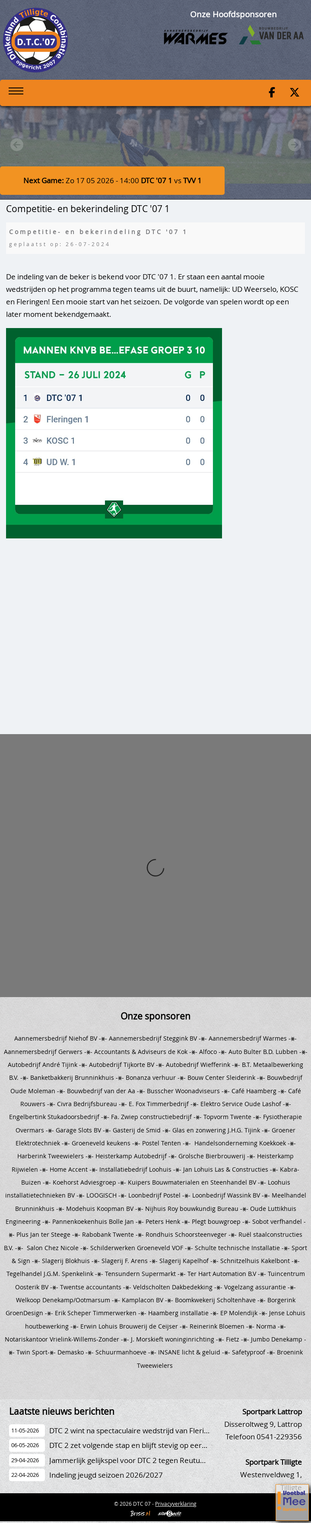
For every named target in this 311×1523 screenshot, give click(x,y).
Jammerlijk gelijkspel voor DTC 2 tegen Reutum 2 (131, 1460)
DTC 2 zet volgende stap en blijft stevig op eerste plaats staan (151, 1445)
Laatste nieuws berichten (61, 1411)
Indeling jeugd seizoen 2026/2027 (106, 1475)
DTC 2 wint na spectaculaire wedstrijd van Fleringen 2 (138, 1430)
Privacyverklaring (176, 1503)
